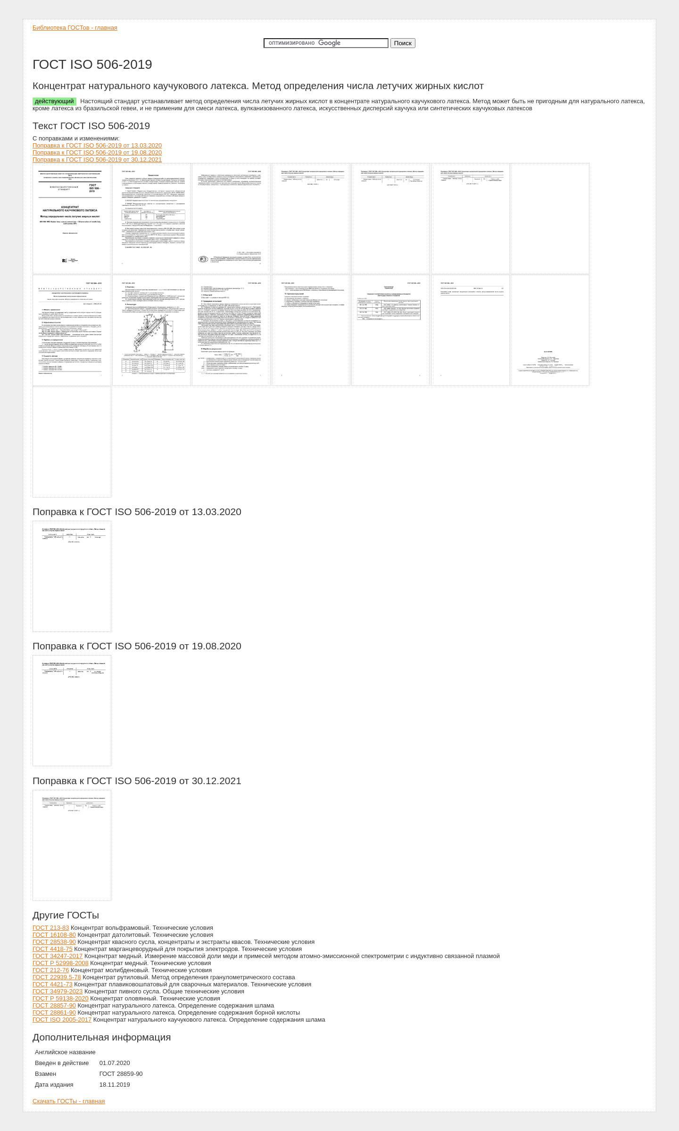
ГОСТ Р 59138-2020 (61, 998)
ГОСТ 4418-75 (53, 948)
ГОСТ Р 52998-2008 (61, 963)
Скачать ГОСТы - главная (69, 1101)
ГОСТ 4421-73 (53, 984)
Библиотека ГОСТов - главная (75, 27)
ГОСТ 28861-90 (54, 1012)
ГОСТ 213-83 (51, 927)
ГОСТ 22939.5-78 (57, 977)
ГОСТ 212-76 (51, 970)
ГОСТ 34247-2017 (58, 955)
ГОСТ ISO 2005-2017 (62, 1019)
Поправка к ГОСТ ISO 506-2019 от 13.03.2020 (97, 145)
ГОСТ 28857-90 (54, 1005)
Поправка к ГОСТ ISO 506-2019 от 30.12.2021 (97, 159)
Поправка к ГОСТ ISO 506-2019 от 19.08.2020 (97, 152)
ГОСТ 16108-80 (54, 934)
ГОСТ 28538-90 (54, 941)
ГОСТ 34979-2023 (58, 991)
